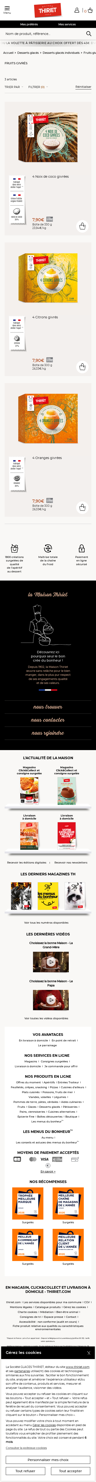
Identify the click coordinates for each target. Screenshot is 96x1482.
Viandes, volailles (40, 1097)
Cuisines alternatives (61, 1111)
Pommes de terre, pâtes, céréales (35, 1102)
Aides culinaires (71, 1102)
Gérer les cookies (44, 1425)
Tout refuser (25, 1471)
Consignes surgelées (54, 1061)
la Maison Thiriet (48, 595)
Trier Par (12, 87)
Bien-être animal (67, 1312)
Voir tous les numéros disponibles (46, 922)
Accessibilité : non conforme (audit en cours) (48, 1321)
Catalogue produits (48, 1307)
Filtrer (36, 87)
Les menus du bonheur (47, 1121)
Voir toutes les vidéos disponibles (46, 1018)
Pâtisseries (70, 1106)
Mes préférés (29, 24)
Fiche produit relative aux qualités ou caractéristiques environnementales (48, 1327)
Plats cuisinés (31, 1092)
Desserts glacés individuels (61, 52)
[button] (77, 10)
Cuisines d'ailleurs (72, 1087)
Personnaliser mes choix (48, 1460)
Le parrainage (47, 1045)
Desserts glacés (28, 52)
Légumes (60, 1097)
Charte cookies (27, 1312)
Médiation (47, 1312)
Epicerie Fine (26, 1116)
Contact (71, 1317)
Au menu (47, 1137)
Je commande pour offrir (61, 1066)
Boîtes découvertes (50, 1116)
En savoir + (48, 1171)
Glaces (32, 1106)
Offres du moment (28, 1082)
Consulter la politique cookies (26, 1448)
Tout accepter (70, 1471)
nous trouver (48, 707)
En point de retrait (64, 1040)
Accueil (8, 52)
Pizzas (54, 1087)
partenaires (22, 1371)
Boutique (71, 1116)
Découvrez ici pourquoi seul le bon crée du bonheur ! (48, 656)
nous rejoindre (48, 733)
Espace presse (53, 1317)
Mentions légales (21, 1307)
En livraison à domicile (33, 1040)
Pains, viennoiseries (32, 1111)
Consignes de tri (30, 1317)
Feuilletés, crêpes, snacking (29, 1087)
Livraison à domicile (28, 1066)
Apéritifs (49, 1082)
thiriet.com (13, 1302)
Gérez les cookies (74, 1307)
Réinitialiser (83, 86)
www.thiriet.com (78, 1367)
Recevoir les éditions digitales (26, 862)
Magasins (30, 1061)
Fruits (21, 1106)
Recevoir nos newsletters (70, 862)
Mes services (67, 24)
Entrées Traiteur (68, 1082)
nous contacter (47, 720)
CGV (87, 1302)
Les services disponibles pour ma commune (52, 1302)
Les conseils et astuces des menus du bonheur (47, 1142)
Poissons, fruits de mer (57, 1092)
